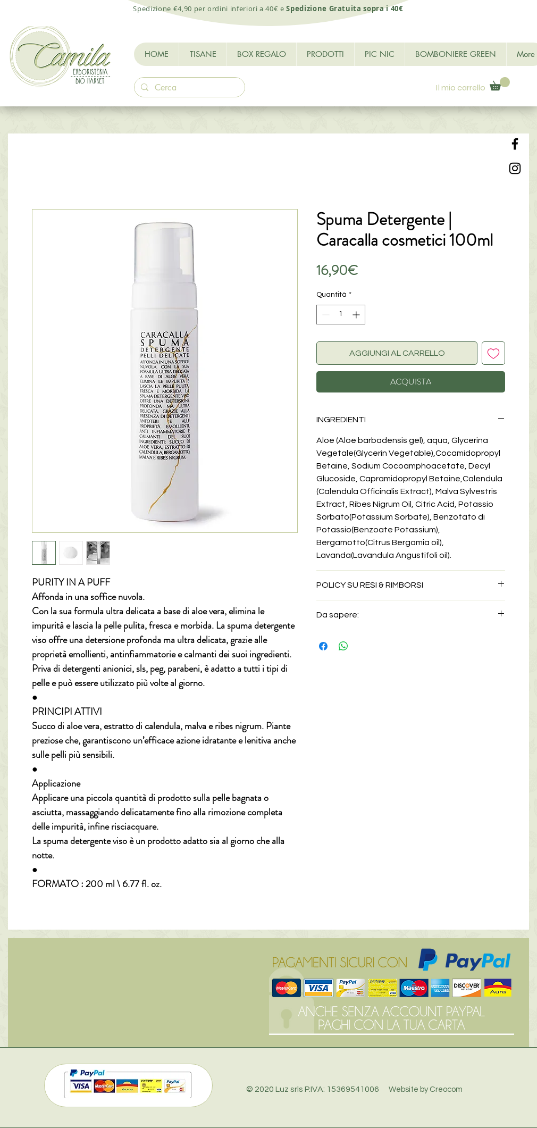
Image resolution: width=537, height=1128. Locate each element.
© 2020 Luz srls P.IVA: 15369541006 (354, 1089)
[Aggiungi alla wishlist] (493, 353)
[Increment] (357, 314)
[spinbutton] (340, 314)
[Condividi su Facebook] (323, 646)
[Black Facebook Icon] (515, 144)
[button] (500, 83)
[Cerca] (188, 88)
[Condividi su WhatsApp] (343, 646)
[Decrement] (324, 314)
